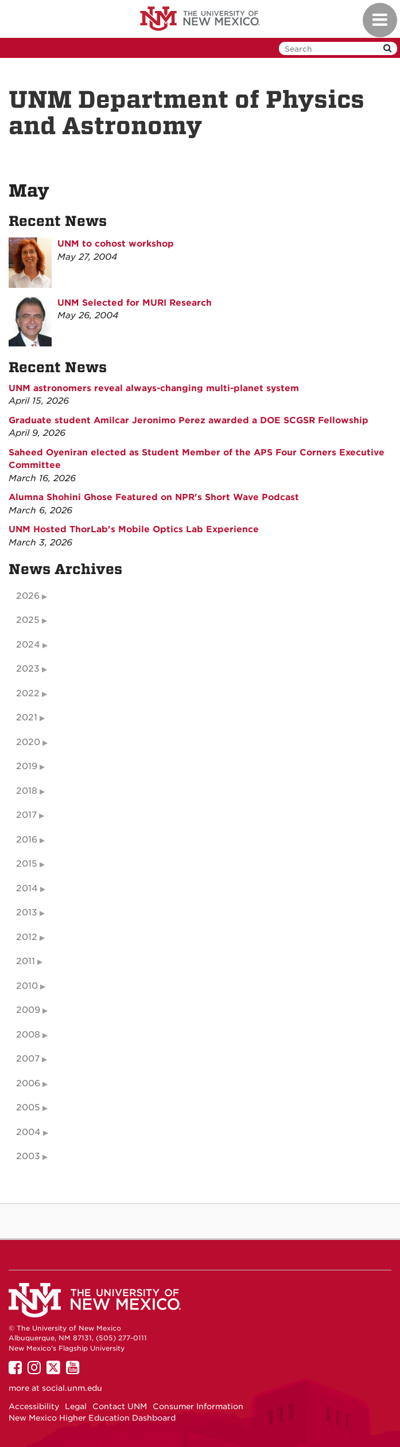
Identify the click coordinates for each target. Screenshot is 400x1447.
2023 (28, 669)
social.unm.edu (72, 1388)
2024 (28, 644)
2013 (26, 912)
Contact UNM (119, 1406)
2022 (28, 693)
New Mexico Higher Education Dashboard (92, 1417)
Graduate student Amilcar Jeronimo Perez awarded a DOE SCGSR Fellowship (188, 420)
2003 (28, 1156)
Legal (76, 1406)
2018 (26, 791)
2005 (28, 1107)
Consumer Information (198, 1406)
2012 (26, 937)
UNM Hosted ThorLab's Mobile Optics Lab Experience (134, 529)
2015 (26, 864)
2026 (28, 596)
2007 (28, 1059)
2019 (26, 766)
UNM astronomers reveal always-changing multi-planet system (154, 388)
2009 (28, 1010)
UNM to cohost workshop (115, 244)
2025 (28, 620)
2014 (27, 888)
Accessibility (34, 1406)
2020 (28, 742)
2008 (28, 1034)
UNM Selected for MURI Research (134, 303)
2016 (26, 839)
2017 (26, 815)
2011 (25, 961)
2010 (27, 986)
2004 (28, 1132)
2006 (28, 1083)
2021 (26, 717)
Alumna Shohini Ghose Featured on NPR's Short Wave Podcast (154, 497)
